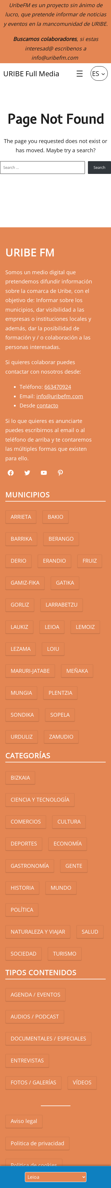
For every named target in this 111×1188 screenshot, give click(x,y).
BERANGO (61, 538)
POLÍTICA (22, 909)
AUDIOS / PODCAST (35, 1016)
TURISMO (64, 953)
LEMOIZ (85, 626)
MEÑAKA (77, 670)
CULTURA (69, 821)
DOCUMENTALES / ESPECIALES (48, 1038)
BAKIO (55, 516)
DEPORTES (24, 843)
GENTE (73, 865)
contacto (47, 405)
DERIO (18, 560)
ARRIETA (21, 516)
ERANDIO (54, 560)
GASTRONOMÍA (30, 865)
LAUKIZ (19, 626)
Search (99, 167)
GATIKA (65, 582)
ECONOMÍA (68, 843)
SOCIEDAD (23, 953)
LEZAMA (20, 648)
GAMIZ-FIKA (25, 582)
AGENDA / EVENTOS (35, 994)
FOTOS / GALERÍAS (33, 1082)
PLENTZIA (60, 692)
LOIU (53, 648)
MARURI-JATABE (30, 670)
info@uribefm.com (54, 57)
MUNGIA (21, 692)
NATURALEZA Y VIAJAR (38, 931)
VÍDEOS (82, 1082)
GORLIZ (20, 604)
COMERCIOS (26, 821)
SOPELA (60, 714)
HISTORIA (22, 887)
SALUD (90, 931)
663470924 (57, 386)
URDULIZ (22, 736)
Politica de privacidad (37, 1143)
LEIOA (52, 626)
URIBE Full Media (31, 73)
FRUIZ (90, 560)
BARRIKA (21, 538)
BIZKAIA (20, 777)
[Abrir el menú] (80, 74)
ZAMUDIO (61, 736)
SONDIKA (22, 714)
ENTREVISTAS (27, 1060)
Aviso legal (24, 1120)
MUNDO (61, 887)
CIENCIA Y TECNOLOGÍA (40, 799)
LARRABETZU (62, 604)
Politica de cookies (34, 1165)
